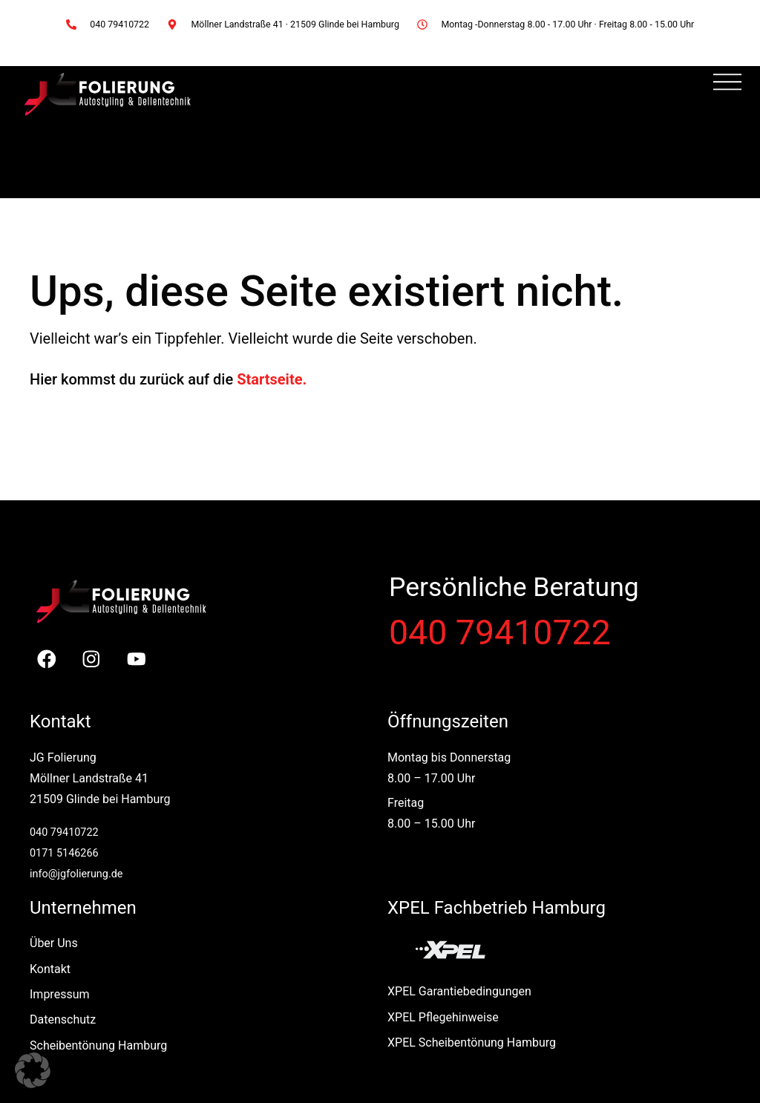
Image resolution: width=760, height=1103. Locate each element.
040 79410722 (500, 632)
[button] (32, 1070)
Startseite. (272, 379)
